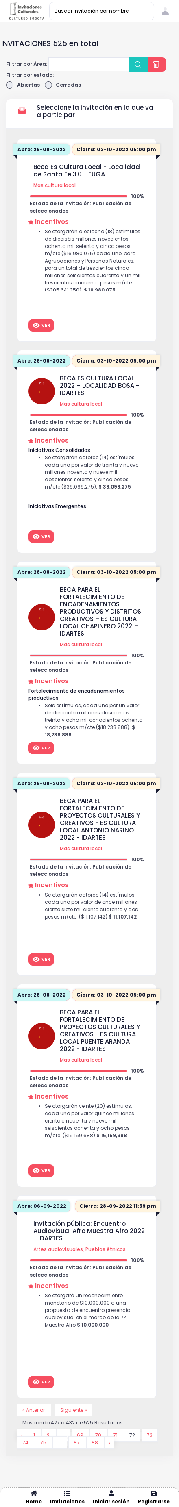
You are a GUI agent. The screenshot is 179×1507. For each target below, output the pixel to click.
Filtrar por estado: (30, 75)
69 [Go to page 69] (81, 1435)
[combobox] (89, 64)
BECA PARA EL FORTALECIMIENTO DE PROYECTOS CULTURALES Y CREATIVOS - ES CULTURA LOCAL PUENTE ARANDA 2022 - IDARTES (100, 1031)
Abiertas (23, 85)
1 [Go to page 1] (34, 1435)
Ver (41, 325)
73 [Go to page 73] (150, 1435)
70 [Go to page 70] (99, 1435)
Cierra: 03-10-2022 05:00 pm (116, 149)
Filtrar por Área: (26, 64)
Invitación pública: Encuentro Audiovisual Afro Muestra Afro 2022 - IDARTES (89, 1231)
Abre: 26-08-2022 (41, 149)
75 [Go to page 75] (44, 1442)
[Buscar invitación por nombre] (101, 11)
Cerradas (63, 85)
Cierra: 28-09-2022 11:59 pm (117, 1206)
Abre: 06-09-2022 (41, 1206)
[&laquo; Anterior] (22, 1435)
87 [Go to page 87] (77, 1442)
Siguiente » (73, 1410)
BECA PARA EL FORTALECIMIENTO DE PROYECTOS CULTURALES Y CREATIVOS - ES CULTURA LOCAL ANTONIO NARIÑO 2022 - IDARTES (100, 819)
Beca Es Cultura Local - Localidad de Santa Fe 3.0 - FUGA (86, 170)
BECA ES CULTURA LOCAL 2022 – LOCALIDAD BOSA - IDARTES (99, 386)
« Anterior (34, 1410)
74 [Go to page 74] (26, 1442)
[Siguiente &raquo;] (109, 1442)
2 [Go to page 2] (49, 1435)
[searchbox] (55, 65)
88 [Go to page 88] (95, 1442)
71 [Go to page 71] (116, 1435)
